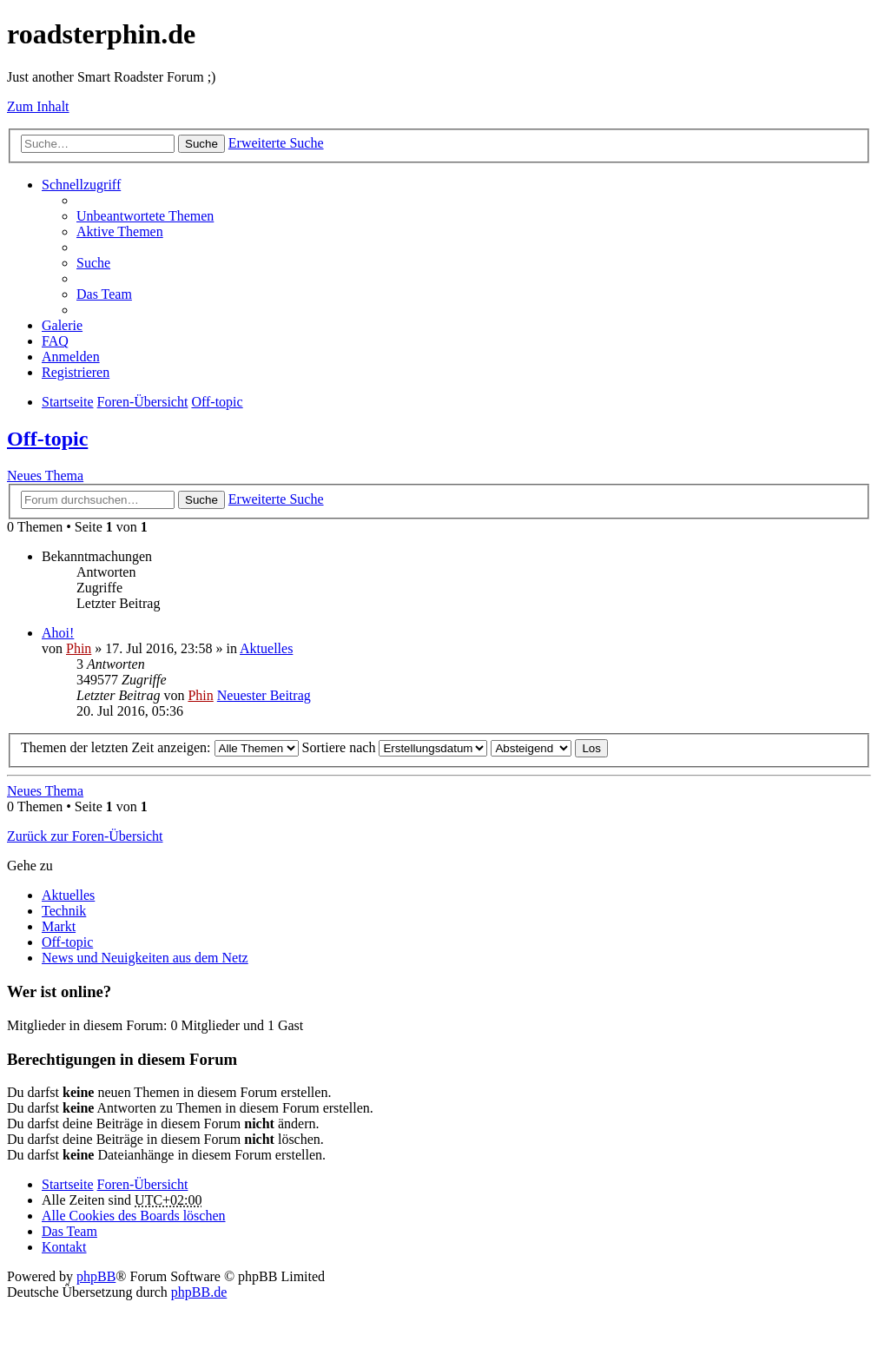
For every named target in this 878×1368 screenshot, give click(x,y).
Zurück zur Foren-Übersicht (85, 836)
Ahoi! (58, 632)
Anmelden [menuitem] (71, 356)
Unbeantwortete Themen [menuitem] (145, 215)
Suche (201, 143)
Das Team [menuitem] (104, 294)
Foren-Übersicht (142, 1184)
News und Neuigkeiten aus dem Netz (145, 957)
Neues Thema (45, 475)
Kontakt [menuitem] (64, 1246)
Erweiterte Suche (276, 142)
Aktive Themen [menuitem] (119, 231)
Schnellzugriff (81, 184)
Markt (59, 926)
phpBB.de (199, 1292)
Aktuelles (266, 648)
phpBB (96, 1276)
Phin (78, 648)
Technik (64, 910)
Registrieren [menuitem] (75, 372)
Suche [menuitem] (93, 262)
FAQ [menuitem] (55, 341)
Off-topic (47, 438)
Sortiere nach (395, 747)
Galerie (62, 325)
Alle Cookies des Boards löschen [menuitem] (134, 1215)
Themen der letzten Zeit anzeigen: (160, 747)
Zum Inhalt (38, 106)
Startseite (68, 1184)
